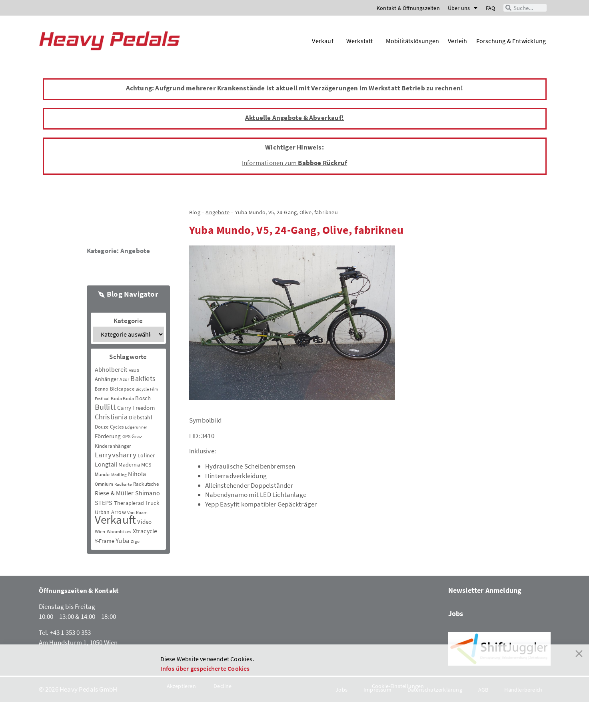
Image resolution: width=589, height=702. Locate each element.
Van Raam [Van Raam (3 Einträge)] (137, 512)
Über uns (463, 8)
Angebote (135, 250)
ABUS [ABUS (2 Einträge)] (134, 370)
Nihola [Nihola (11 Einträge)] (137, 474)
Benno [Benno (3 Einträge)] (102, 389)
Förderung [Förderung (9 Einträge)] (108, 436)
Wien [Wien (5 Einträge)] (100, 531)
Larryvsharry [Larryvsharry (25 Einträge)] (115, 454)
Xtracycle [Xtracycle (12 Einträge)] (145, 531)
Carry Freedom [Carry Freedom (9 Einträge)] (136, 407)
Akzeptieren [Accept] (181, 686)
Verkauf (324, 41)
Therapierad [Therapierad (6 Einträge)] (129, 503)
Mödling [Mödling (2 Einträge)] (119, 474)
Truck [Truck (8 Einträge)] (152, 503)
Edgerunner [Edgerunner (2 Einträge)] (136, 427)
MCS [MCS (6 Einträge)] (146, 464)
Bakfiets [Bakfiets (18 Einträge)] (143, 378)
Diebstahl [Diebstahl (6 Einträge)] (140, 417)
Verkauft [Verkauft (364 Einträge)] (115, 519)
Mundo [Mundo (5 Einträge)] (102, 474)
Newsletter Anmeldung (485, 590)
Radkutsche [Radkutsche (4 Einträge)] (146, 484)
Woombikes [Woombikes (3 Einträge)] (119, 531)
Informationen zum (294, 162)
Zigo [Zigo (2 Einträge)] (135, 541)
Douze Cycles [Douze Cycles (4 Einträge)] (109, 427)
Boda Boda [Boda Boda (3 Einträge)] (122, 398)
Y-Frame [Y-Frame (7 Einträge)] (104, 540)
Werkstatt (361, 41)
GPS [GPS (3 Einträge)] (126, 436)
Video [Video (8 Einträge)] (144, 521)
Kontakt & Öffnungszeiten (408, 8)
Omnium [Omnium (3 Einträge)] (104, 484)
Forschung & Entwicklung (511, 41)
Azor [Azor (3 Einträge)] (124, 379)
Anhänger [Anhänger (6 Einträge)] (107, 379)
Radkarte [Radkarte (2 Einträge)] (123, 484)
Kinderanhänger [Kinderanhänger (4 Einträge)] (113, 446)
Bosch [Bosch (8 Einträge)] (143, 398)
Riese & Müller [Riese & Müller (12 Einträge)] (114, 493)
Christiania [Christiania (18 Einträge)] (111, 416)
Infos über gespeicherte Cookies (205, 668)
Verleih (457, 41)
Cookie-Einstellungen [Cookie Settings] (398, 686)
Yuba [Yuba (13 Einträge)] (123, 540)
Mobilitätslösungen (412, 41)
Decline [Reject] (223, 686)
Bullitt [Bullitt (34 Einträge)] (105, 407)
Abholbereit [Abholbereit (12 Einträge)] (111, 369)
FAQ (490, 8)
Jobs (455, 613)
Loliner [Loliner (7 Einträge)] (146, 455)
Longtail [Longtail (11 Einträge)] (106, 464)
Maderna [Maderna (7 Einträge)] (129, 464)
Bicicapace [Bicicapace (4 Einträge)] (122, 389)
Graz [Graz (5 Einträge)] (137, 436)
